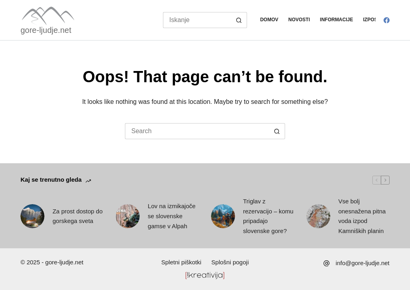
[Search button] (239, 20)
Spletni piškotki (181, 262)
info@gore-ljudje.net (362, 263)
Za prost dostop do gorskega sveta (77, 216)
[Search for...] (197, 20)
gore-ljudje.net (45, 30)
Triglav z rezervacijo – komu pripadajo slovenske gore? (268, 216)
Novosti (299, 19)
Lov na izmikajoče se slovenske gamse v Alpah (171, 216)
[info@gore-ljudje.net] (327, 263)
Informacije (336, 19)
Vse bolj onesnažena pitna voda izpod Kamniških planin (362, 216)
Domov (269, 19)
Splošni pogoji (230, 262)
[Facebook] (387, 20)
